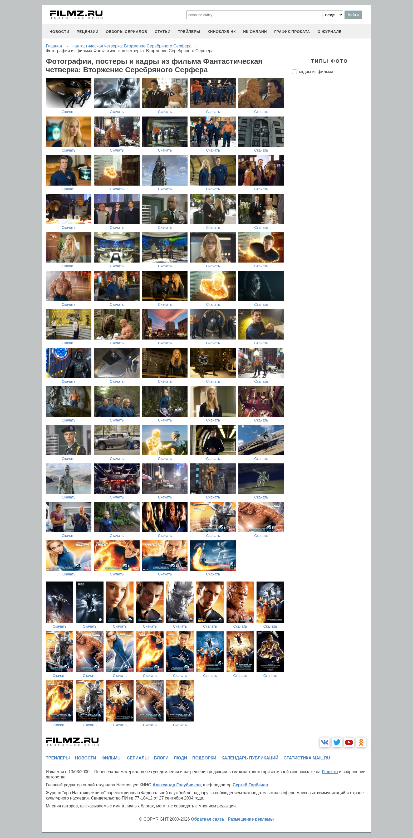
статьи (162, 32)
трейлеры (189, 32)
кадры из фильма (316, 71)
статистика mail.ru (307, 758)
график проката (292, 32)
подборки (204, 758)
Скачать (69, 112)
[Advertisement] (331, 166)
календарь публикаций (250, 758)
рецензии (88, 32)
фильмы (111, 758)
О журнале (329, 32)
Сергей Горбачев (250, 785)
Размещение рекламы (251, 819)
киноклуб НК (222, 32)
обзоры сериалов (127, 32)
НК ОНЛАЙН (255, 32)
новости (59, 32)
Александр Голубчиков (177, 785)
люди (180, 758)
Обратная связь (207, 819)
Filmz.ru (330, 771)
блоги (161, 758)
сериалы (138, 758)
